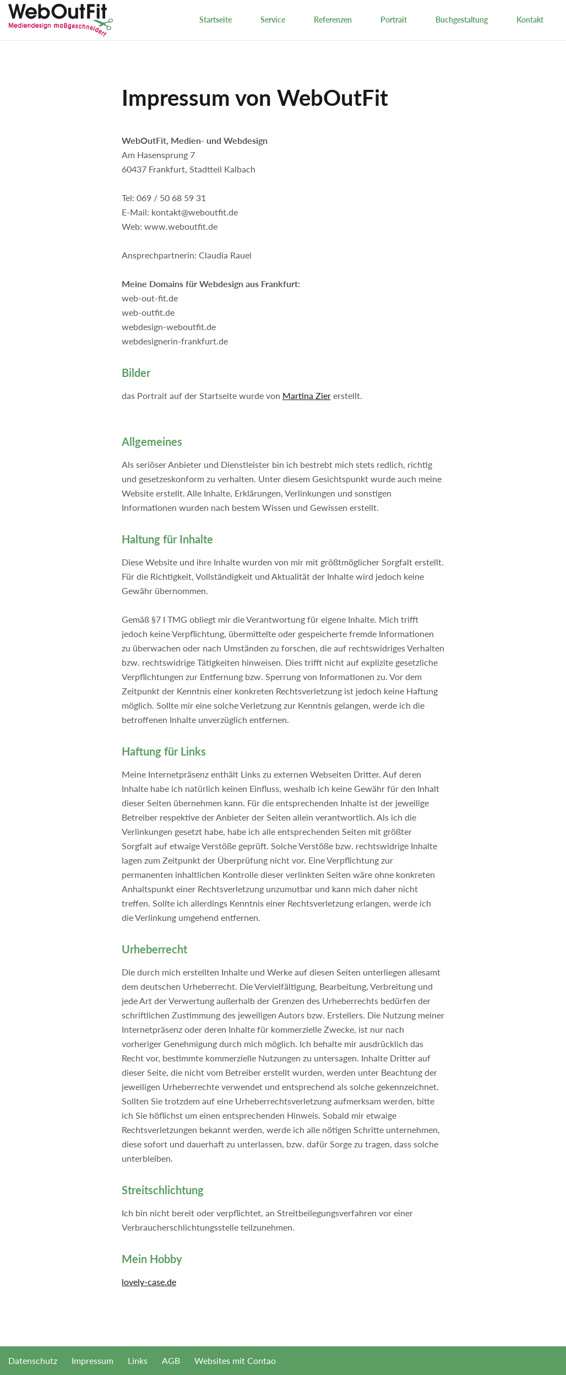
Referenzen (333, 19)
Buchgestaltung (462, 19)
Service (272, 19)
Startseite (215, 19)
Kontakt (529, 19)
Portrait (393, 19)
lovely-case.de (149, 1281)
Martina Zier (306, 395)
